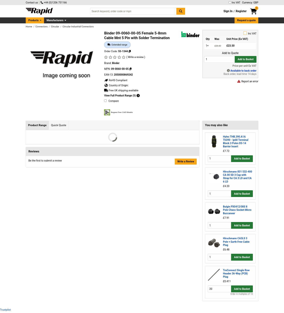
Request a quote (246, 20)
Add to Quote (230, 53)
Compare (111, 101)
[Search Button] (180, 11)
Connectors (42, 26)
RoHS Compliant (115, 80)
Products (33, 20)
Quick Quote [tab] (58, 125)
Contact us (32, 2)
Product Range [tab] (37, 125)
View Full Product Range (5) (122, 95)
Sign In (228, 11)
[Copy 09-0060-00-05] (130, 69)
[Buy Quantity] (219, 59)
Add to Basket (246, 59)
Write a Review (185, 161)
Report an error (247, 81)
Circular (55, 26)
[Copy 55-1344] (130, 51)
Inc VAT (234, 2)
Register (241, 11)
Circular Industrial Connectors (78, 26)
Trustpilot (5, 309)
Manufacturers (55, 20)
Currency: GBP (250, 2)
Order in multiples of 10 (241, 294)
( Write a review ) (135, 57)
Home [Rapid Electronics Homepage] (29, 26)
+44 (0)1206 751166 (54, 2)
